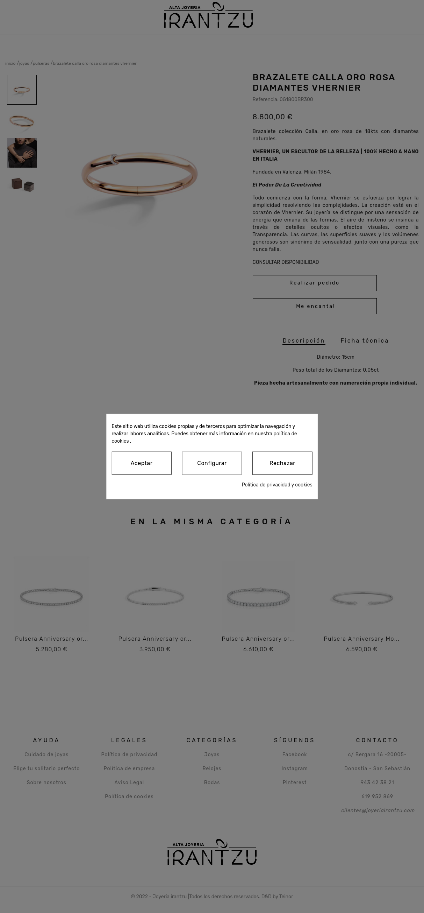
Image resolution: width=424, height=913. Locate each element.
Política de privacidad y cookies (277, 485)
